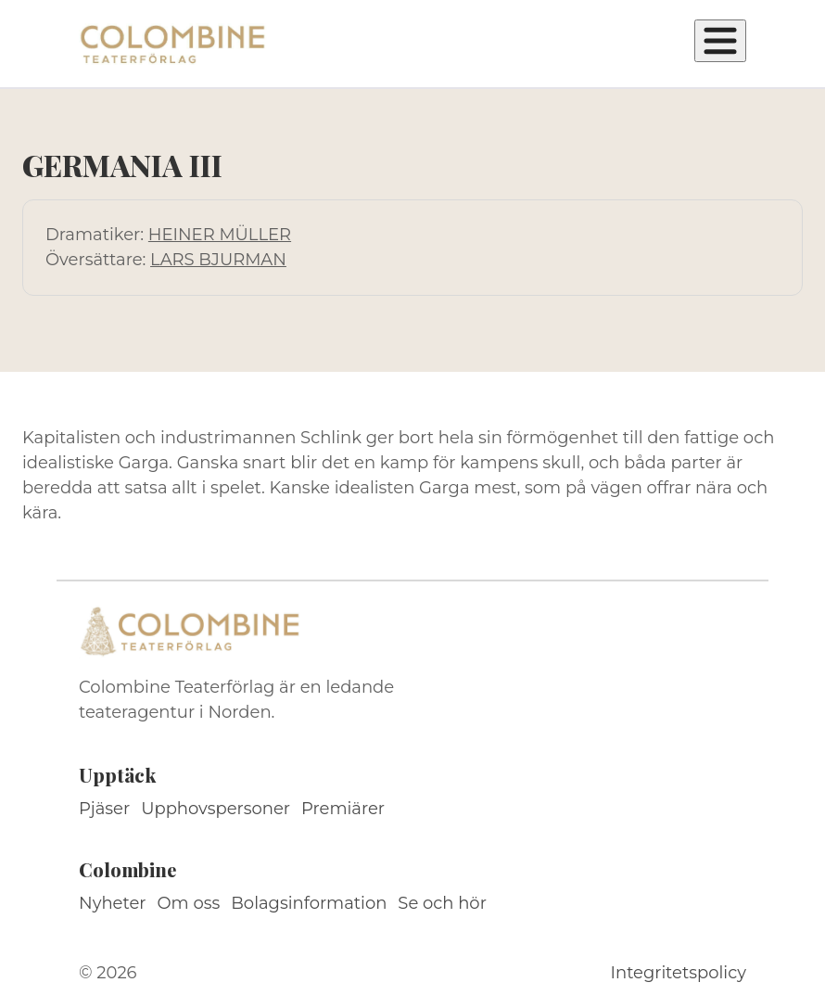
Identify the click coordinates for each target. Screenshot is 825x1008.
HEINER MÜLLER (219, 234)
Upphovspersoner (215, 808)
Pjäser (104, 808)
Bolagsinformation (309, 903)
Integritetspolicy (678, 973)
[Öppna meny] (720, 40)
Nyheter (112, 903)
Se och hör (442, 903)
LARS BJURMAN (218, 259)
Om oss (189, 903)
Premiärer (343, 808)
